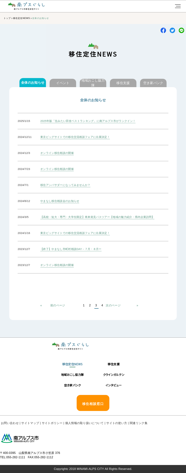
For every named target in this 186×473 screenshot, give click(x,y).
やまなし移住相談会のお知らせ (59, 201)
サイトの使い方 (116, 423)
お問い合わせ (10, 423)
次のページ (113, 305)
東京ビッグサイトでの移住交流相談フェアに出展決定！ (75, 137)
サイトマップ (30, 423)
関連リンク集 (138, 423)
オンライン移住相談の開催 (57, 153)
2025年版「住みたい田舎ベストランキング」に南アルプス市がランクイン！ (88, 121)
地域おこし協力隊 (72, 374)
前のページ (57, 305)
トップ (7, 18)
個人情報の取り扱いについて (84, 423)
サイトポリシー (52, 423)
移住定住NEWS (21, 18)
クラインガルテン (113, 374)
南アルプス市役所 (20, 438)
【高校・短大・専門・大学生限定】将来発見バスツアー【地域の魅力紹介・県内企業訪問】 (97, 217)
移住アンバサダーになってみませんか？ (65, 185)
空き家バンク (72, 385)
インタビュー (114, 385)
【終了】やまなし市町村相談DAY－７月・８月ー (71, 249)
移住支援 (114, 364)
